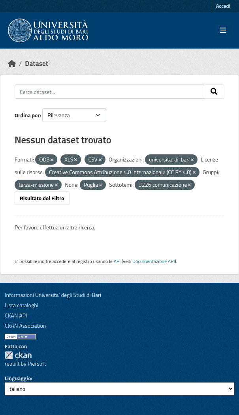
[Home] (12, 63)
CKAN (18, 355)
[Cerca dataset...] (109, 92)
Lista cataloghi (21, 305)
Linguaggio (18, 378)
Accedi (223, 6)
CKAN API (16, 315)
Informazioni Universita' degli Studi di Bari (53, 295)
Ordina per (27, 115)
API (117, 261)
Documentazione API (153, 261)
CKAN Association (25, 325)
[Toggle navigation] (223, 30)
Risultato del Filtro (42, 198)
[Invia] (214, 92)
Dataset (36, 63)
